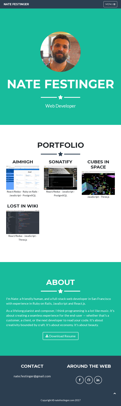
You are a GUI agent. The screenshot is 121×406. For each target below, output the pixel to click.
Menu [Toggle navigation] (110, 4)
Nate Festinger (16, 4)
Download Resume (61, 336)
